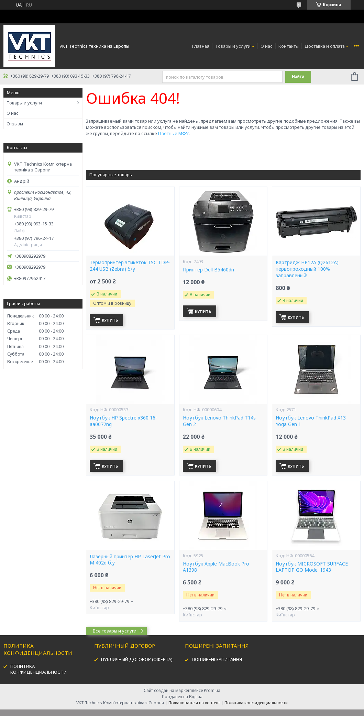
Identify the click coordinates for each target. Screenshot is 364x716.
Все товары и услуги (114, 631)
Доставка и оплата (325, 46)
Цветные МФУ (173, 133)
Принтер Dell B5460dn (208, 270)
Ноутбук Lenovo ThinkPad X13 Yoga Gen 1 (311, 421)
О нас (267, 46)
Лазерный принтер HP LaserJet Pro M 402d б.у (130, 559)
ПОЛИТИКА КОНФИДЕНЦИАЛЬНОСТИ (38, 669)
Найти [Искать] (298, 76)
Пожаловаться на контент (194, 703)
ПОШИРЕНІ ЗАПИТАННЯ (217, 659)
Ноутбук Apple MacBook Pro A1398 (216, 567)
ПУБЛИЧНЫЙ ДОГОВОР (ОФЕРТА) (137, 659)
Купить (110, 320)
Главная (200, 46)
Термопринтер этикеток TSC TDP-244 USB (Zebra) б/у (130, 265)
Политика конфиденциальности (256, 703)
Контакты (288, 46)
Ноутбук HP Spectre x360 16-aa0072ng (123, 421)
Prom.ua (212, 690)
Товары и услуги (233, 46)
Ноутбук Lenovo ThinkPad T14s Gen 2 (219, 421)
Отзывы (15, 124)
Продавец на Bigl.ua (182, 697)
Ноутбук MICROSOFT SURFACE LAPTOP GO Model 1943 (312, 567)
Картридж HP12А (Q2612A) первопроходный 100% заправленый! (307, 269)
